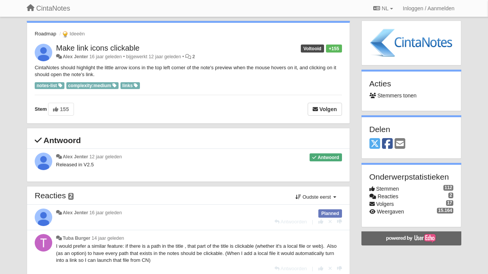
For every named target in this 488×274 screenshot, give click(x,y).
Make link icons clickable (98, 48)
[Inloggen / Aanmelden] (429, 8)
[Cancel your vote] (330, 222)
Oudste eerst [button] (315, 197)
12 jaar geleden (105, 156)
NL (383, 8)
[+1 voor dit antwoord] (320, 222)
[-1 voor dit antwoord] (339, 222)
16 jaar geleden (105, 212)
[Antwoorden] (290, 222)
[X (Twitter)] (374, 144)
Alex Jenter (75, 56)
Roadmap (45, 34)
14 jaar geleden (108, 238)
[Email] (400, 144)
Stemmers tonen (393, 95)
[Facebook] (387, 144)
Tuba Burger (76, 238)
